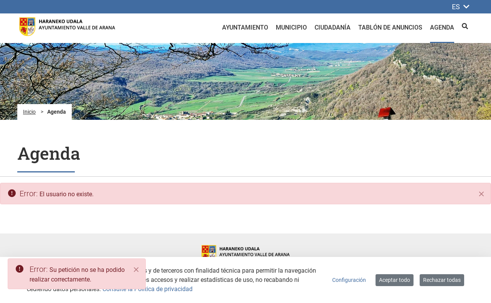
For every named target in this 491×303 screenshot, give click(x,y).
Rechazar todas (442, 280)
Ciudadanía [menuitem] (333, 27)
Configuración (349, 280)
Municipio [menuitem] (291, 27)
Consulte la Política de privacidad (147, 289)
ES (461, 7)
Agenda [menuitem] (442, 27)
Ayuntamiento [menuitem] (245, 27)
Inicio (29, 112)
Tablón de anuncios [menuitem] (390, 27)
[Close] (136, 269)
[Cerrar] (481, 194)
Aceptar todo (394, 280)
